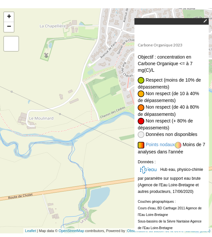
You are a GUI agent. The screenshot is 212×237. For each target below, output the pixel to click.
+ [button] (9, 17)
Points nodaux (160, 144)
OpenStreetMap (71, 231)
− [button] (9, 27)
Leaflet (30, 231)
